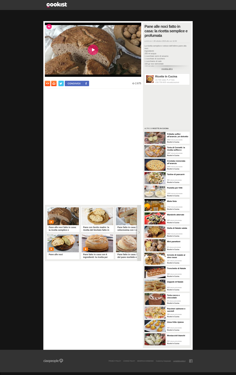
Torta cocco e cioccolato (173, 296)
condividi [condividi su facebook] (74, 83)
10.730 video (160, 80)
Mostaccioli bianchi (176, 335)
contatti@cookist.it (179, 361)
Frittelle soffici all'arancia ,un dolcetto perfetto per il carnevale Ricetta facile (178, 135)
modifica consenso (145, 361)
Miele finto (172, 201)
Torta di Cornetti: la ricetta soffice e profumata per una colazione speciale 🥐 (177, 148)
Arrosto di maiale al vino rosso (176, 256)
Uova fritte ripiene (175, 322)
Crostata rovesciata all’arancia (176, 162)
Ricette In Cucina (166, 76)
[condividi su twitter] (61, 83)
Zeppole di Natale (175, 282)
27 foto (172, 80)
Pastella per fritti (174, 188)
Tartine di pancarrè (176, 174)
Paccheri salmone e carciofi (176, 310)
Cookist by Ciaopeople (163, 361)
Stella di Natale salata (177, 228)
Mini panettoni (173, 241)
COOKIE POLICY (129, 361)
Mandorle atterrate (175, 215)
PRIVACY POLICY (115, 361)
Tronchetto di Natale (176, 268)
